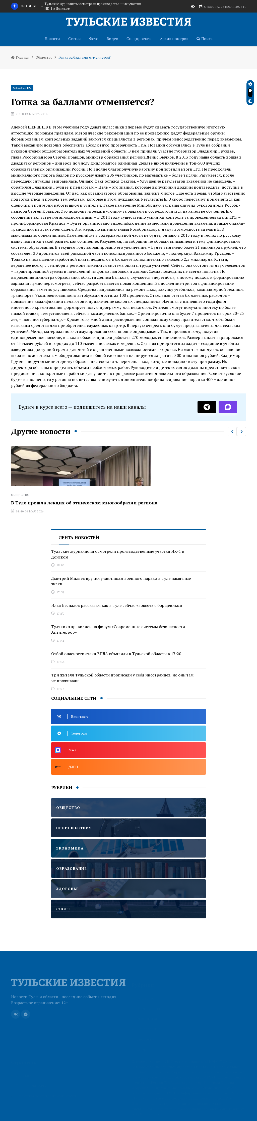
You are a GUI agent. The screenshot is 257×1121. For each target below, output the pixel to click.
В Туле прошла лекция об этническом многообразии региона (84, 503)
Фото (93, 38)
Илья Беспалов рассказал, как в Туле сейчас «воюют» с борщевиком (116, 605)
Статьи (74, 38)
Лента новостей (79, 537)
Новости (52, 38)
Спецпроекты (139, 38)
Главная (20, 57)
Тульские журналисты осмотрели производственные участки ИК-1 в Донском (92, 6)
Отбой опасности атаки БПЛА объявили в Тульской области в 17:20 (116, 653)
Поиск (205, 38)
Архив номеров (174, 38)
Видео (112, 38)
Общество (44, 57)
